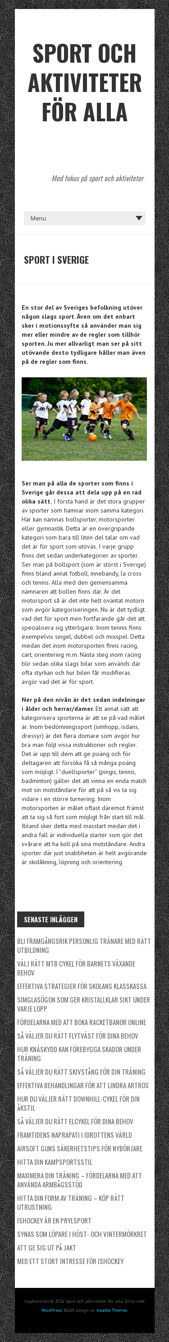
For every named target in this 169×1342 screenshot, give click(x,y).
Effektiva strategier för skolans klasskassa (81, 986)
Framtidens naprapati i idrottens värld (74, 1135)
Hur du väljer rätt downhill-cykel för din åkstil (78, 1103)
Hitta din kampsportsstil (54, 1162)
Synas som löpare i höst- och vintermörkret (82, 1234)
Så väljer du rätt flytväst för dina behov (77, 1035)
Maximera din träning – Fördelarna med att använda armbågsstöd (79, 1179)
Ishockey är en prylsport (54, 1220)
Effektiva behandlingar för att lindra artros (83, 1085)
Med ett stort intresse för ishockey (70, 1261)
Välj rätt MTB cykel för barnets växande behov (76, 967)
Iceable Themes (111, 1310)
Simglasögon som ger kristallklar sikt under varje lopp (83, 1003)
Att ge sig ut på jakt (46, 1247)
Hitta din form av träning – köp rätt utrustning (70, 1202)
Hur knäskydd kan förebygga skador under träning (79, 1053)
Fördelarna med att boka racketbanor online (81, 1022)
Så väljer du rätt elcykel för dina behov (75, 1121)
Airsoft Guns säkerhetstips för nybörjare (79, 1148)
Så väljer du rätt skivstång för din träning (81, 1071)
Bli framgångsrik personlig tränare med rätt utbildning (84, 945)
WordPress (51, 1310)
